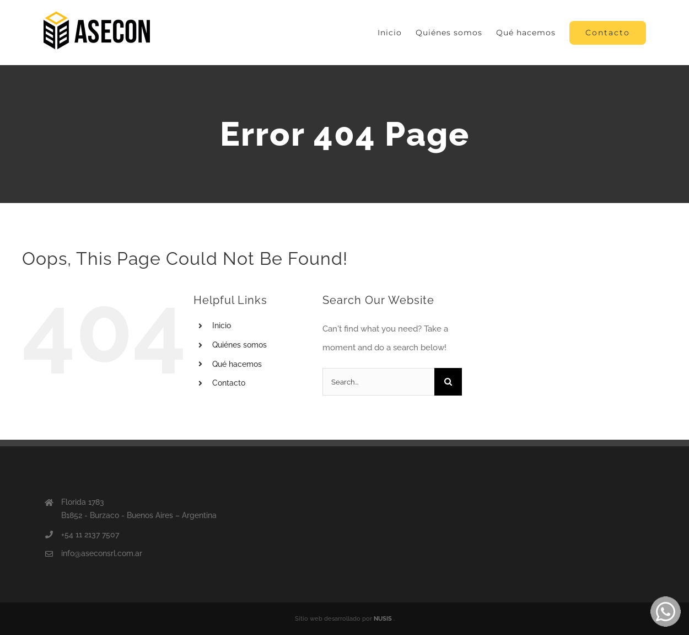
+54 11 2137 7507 (90, 534)
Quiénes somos (239, 344)
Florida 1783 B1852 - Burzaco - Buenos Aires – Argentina (139, 509)
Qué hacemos (237, 364)
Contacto (228, 382)
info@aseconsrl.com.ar (101, 553)
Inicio (221, 325)
